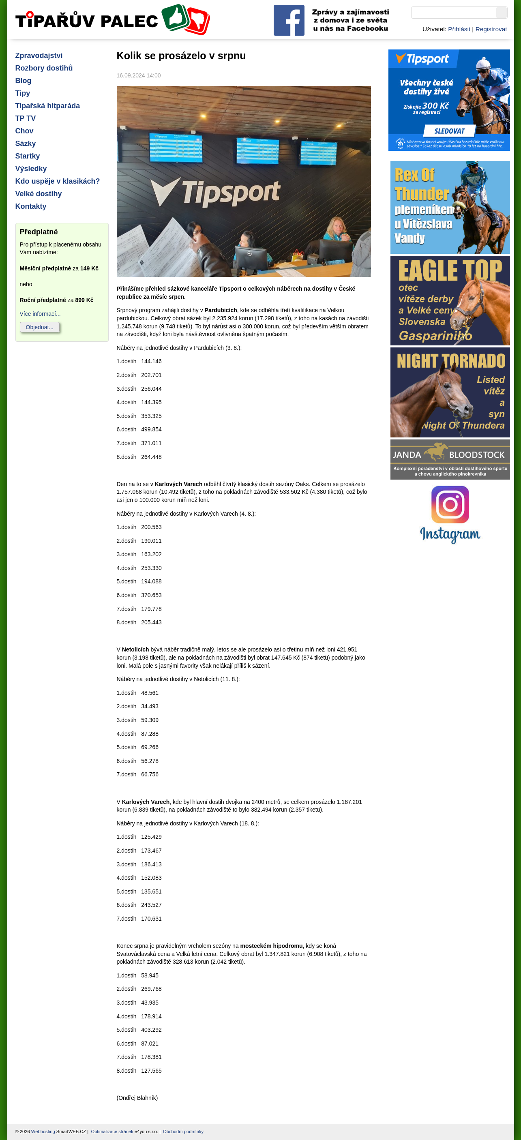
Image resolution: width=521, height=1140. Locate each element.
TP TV (25, 118)
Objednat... (40, 327)
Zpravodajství (39, 55)
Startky (27, 156)
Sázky (25, 143)
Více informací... (40, 314)
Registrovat (491, 29)
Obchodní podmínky (183, 1131)
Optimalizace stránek (112, 1131)
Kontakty (31, 206)
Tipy (22, 93)
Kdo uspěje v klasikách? (57, 181)
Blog (23, 81)
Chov (24, 131)
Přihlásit (459, 29)
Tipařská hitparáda (47, 106)
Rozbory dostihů (44, 68)
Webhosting (43, 1131)
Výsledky (31, 169)
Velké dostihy (38, 194)
